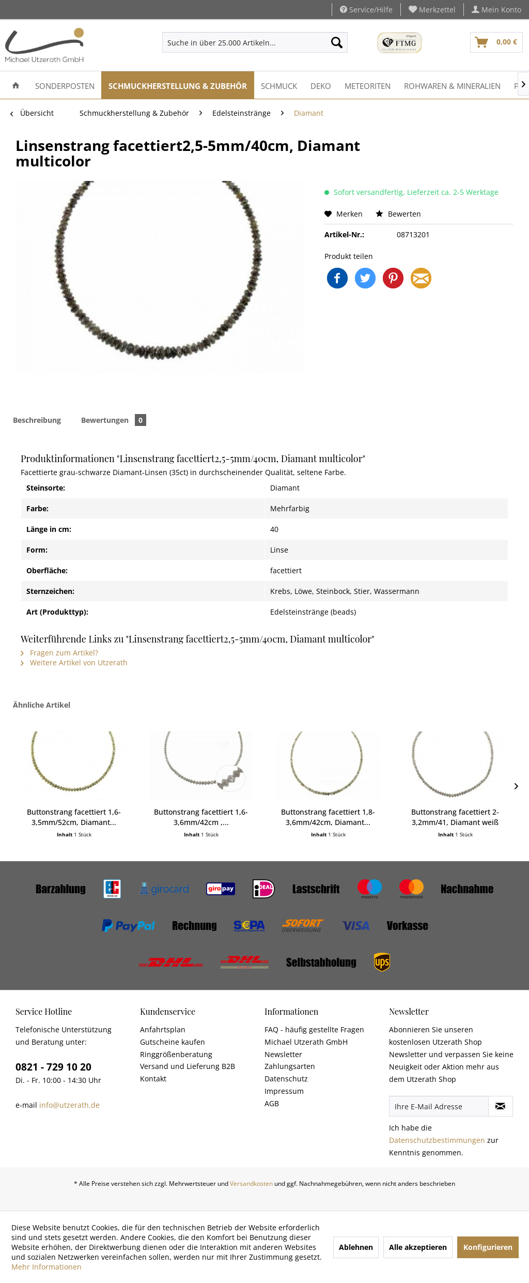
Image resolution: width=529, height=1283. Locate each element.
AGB (271, 1103)
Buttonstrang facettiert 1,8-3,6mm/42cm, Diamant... (328, 817)
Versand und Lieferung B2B (187, 1066)
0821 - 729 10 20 (53, 1067)
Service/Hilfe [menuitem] (366, 9)
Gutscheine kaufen (172, 1042)
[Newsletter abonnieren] (500, 1106)
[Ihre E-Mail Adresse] (439, 1106)
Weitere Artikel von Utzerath (74, 662)
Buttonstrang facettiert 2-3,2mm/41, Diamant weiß (455, 817)
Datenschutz (286, 1078)
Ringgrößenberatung (176, 1054)
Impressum (284, 1091)
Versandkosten (251, 1183)
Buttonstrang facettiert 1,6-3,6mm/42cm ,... (201, 817)
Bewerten (398, 214)
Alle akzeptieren (418, 1247)
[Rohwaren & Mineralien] (452, 85)
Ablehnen (356, 1247)
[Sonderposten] (64, 85)
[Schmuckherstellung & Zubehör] (177, 85)
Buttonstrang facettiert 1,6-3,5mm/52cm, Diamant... (74, 817)
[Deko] (321, 85)
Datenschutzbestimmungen (437, 1140)
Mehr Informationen (46, 1267)
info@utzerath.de (69, 1105)
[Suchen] (337, 42)
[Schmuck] (279, 85)
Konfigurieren (487, 1247)
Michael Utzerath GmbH (306, 1042)
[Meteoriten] (367, 85)
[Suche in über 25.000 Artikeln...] (254, 42)
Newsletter (283, 1054)
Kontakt (153, 1078)
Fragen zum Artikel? (59, 653)
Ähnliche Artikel (41, 705)
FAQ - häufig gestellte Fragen (314, 1029)
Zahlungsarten (289, 1066)
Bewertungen (113, 420)
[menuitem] (432, 9)
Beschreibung (37, 420)
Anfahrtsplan (162, 1029)
